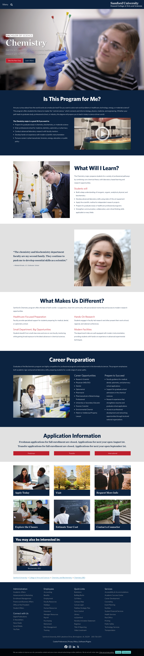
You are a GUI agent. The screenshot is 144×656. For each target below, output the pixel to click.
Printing (107, 621)
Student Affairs (18, 608)
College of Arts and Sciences (39, 577)
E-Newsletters (18, 620)
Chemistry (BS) (79, 577)
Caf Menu (77, 598)
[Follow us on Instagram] (70, 646)
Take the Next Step (14, 61)
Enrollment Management (22, 598)
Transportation (110, 630)
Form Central (79, 611)
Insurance (47, 611)
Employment (48, 598)
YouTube (16, 629)
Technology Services (112, 627)
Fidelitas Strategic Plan (82, 608)
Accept (118, 652)
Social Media (17, 626)
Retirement (48, 624)
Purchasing (48, 621)
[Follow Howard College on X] (78, 646)
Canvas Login (79, 605)
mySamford (78, 617)
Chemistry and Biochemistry (62, 577)
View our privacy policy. (106, 652)
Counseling (109, 602)
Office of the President (21, 605)
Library (76, 614)
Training (47, 630)
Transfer (72, 453)
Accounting (48, 592)
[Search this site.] (12, 4)
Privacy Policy (73, 641)
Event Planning (110, 605)
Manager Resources (51, 614)
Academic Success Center (114, 595)
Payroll (46, 617)
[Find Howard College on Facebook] (66, 646)
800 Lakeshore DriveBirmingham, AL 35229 (73, 637)
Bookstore (77, 592)
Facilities (108, 608)
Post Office (108, 617)
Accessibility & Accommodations (116, 592)
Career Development (112, 598)
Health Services (110, 614)
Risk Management (50, 627)
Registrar (77, 624)
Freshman (31, 453)
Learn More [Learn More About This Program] (29, 61)
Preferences (126, 652)
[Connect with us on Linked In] (74, 646)
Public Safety (109, 624)
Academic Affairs (19, 592)
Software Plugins (85, 641)
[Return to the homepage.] (126, 6)
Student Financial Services (114, 611)
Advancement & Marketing (23, 595)
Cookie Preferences (60, 641)
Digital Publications (20, 616)
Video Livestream (80, 630)
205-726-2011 (96, 637)
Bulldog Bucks (79, 595)
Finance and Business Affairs (23, 602)
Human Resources (50, 608)
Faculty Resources (50, 602)
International (112, 453)
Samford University (20, 577)
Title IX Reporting (80, 627)
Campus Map (79, 602)
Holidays (47, 605)
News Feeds (17, 623)
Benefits (46, 595)
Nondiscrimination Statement (84, 621)
